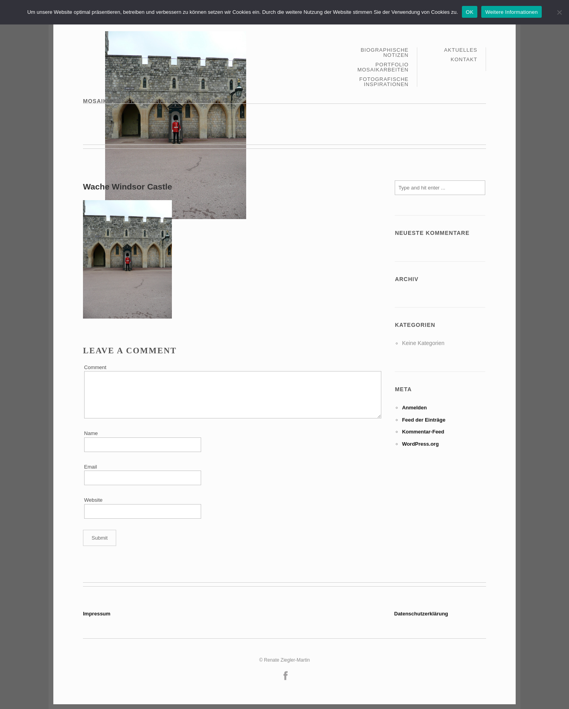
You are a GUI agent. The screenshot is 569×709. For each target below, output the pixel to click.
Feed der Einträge (423, 420)
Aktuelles (460, 50)
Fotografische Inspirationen (384, 82)
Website (93, 500)
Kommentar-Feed (423, 432)
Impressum (96, 614)
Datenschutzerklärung (421, 614)
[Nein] (559, 12)
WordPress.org (420, 444)
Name (91, 433)
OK (469, 12)
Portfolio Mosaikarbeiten (383, 67)
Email (90, 467)
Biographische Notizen (385, 52)
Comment (95, 367)
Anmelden (414, 408)
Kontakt (464, 59)
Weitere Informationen (511, 12)
